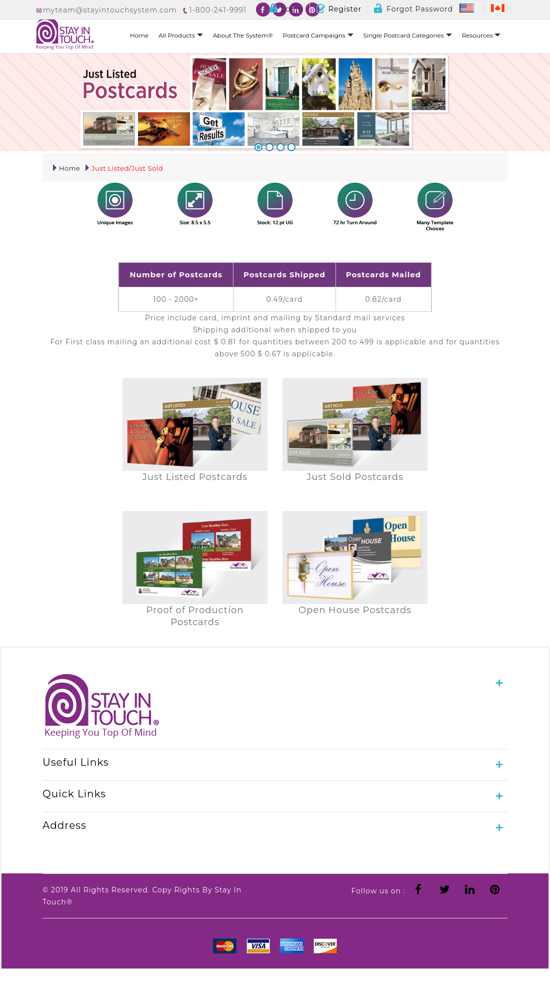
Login (286, 9)
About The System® (243, 35)
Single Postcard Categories (408, 35)
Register (339, 9)
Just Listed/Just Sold (124, 168)
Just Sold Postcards (355, 476)
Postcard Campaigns (318, 35)
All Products (180, 35)
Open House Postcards (355, 610)
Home (139, 35)
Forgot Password (413, 9)
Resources (481, 35)
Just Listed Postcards (195, 476)
